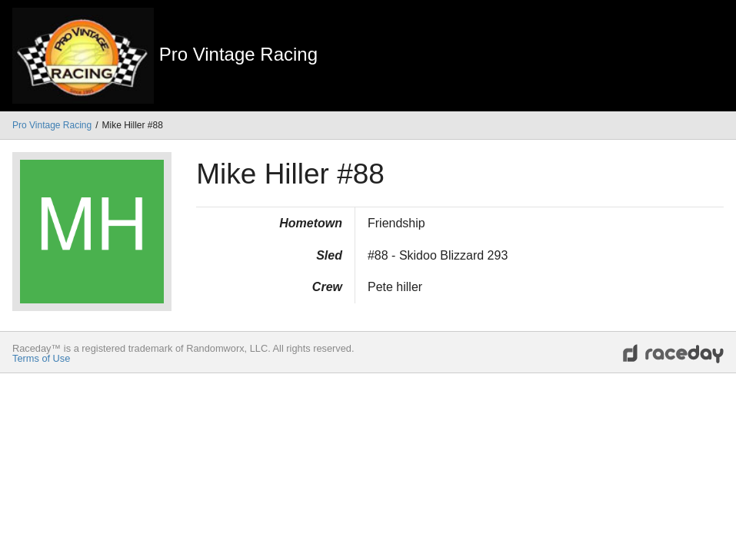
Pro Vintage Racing (52, 125)
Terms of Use (41, 358)
